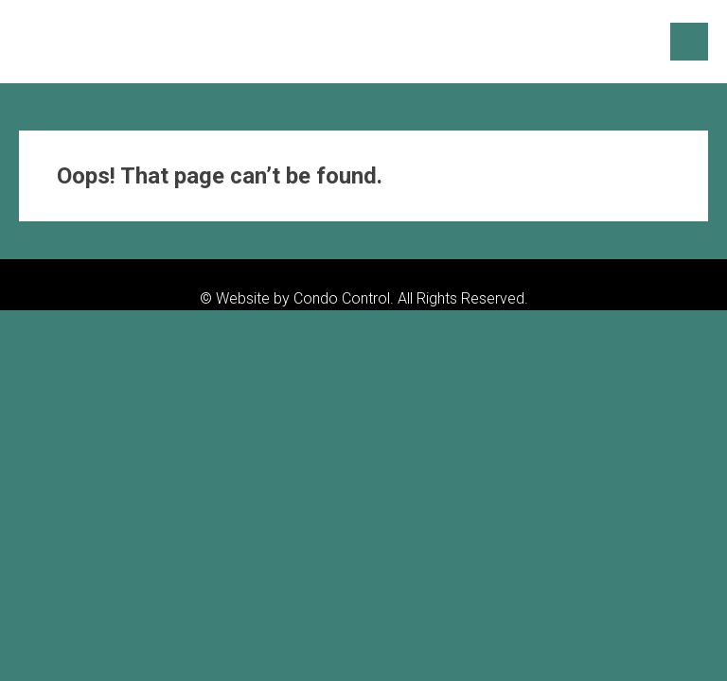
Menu (689, 42)
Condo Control (341, 298)
